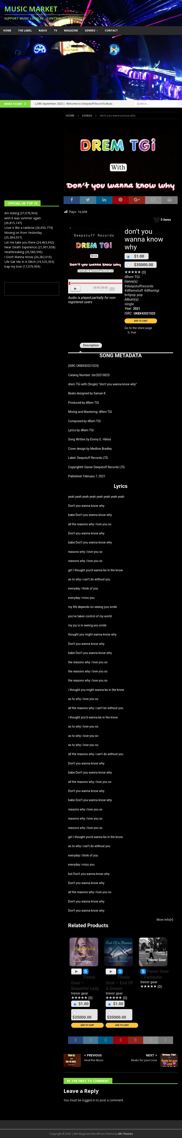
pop (140, 295)
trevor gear (79, 993)
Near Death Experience (20, 247)
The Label (25, 30)
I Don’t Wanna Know (18, 257)
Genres (90, 30)
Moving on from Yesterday (23, 233)
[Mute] (112, 288)
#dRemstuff (134, 290)
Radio (43, 30)
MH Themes (125, 1134)
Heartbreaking (14, 252)
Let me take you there (20, 242)
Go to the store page (138, 328)
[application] (95, 289)
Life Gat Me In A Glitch (20, 262)
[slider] (95, 283)
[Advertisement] (91, 67)
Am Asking (11, 213)
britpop (130, 295)
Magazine (71, 30)
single (129, 304)
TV (55, 30)
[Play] (75, 289)
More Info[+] (165, 919)
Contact (111, 30)
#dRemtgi (151, 290)
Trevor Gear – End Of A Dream (119, 983)
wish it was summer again (22, 218)
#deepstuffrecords (139, 286)
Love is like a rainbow (19, 228)
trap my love (13, 266)
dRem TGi (132, 277)
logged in (88, 1100)
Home (7, 30)
